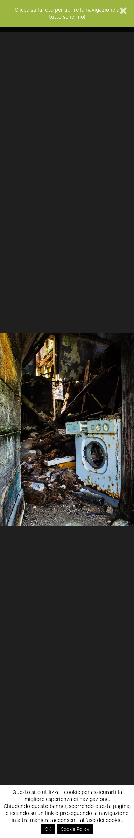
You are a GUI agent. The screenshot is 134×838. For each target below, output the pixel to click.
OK (48, 829)
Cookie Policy (75, 829)
